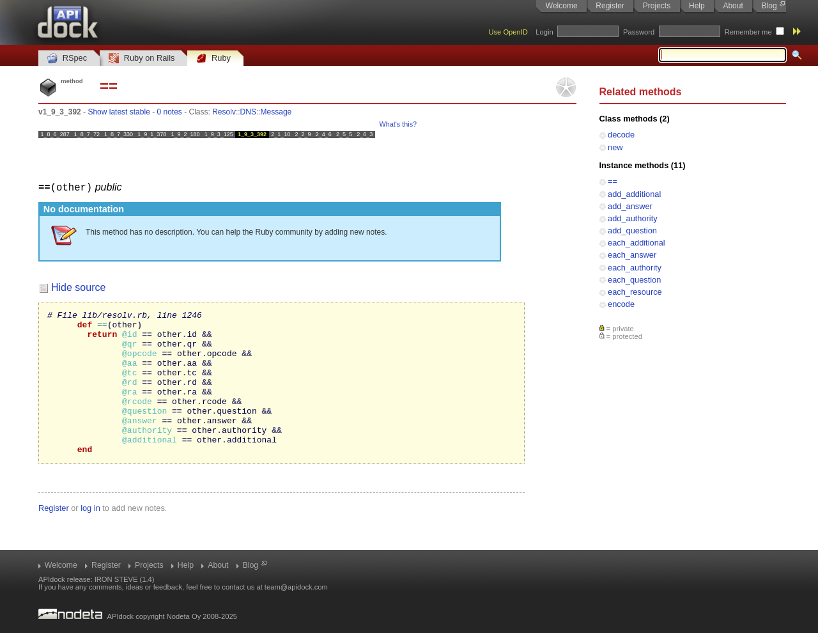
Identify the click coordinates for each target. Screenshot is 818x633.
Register (610, 5)
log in (90, 536)
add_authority (633, 218)
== (612, 181)
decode (621, 134)
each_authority (634, 267)
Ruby (213, 58)
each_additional (636, 242)
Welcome (562, 5)
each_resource (635, 292)
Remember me (748, 32)
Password (638, 32)
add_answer (630, 206)
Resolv (224, 111)
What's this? (398, 124)
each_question (634, 280)
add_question (632, 230)
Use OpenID (508, 32)
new (615, 147)
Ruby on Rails (141, 58)
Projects (656, 5)
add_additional (634, 194)
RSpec (67, 58)
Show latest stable (119, 111)
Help (697, 5)
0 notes (169, 111)
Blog (769, 5)
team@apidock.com (296, 587)
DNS (248, 111)
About (733, 5)
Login (544, 32)
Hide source (78, 286)
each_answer (632, 255)
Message (276, 111)
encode (621, 304)
